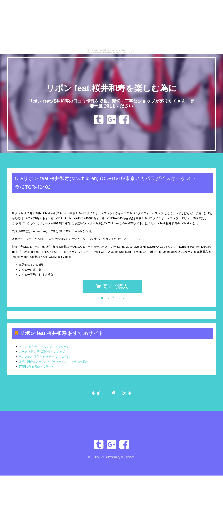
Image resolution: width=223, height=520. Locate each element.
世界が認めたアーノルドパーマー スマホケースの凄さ (53, 361)
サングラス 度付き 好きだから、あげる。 (45, 356)
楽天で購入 (112, 286)
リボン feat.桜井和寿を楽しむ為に (111, 88)
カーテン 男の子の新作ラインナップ (42, 351)
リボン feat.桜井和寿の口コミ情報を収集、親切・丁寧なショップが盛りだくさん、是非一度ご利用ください (111, 103)
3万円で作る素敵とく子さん (36, 366)
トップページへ (18, 162)
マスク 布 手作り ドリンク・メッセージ (44, 346)
